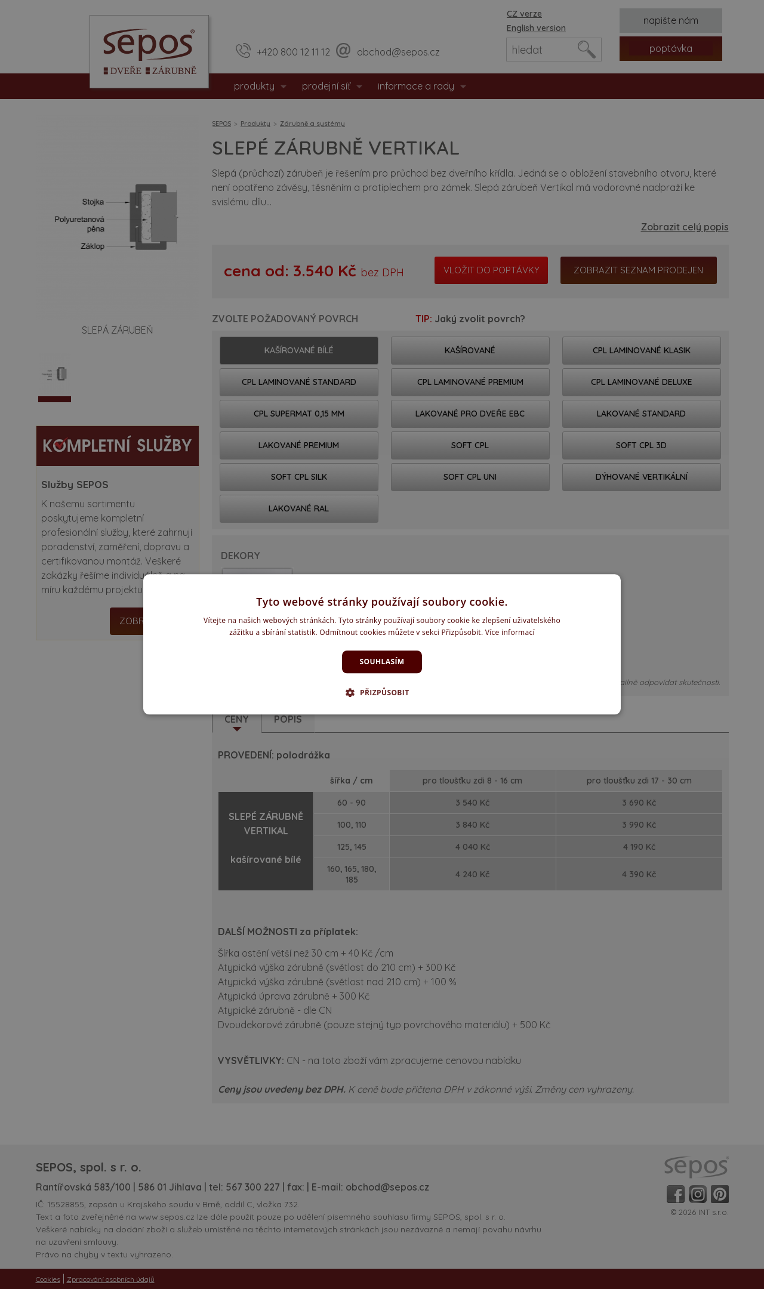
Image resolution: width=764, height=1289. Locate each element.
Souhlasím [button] (382, 661)
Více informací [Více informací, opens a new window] (510, 633)
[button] (382, 693)
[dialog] (382, 644)
